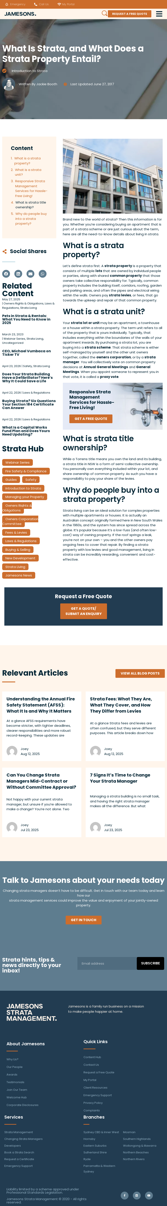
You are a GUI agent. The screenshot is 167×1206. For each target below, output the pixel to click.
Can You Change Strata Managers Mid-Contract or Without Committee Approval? (41, 781)
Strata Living (15, 567)
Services (13, 1117)
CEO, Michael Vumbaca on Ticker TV (26, 353)
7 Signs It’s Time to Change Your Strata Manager (120, 778)
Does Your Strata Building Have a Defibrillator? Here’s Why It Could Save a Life (27, 378)
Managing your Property (24, 496)
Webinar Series (17, 462)
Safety (30, 479)
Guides (11, 479)
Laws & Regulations (21, 541)
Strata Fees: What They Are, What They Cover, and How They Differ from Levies (121, 705)
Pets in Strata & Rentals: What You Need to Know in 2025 (26, 319)
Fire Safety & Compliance (26, 471)
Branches (94, 1117)
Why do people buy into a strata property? (31, 218)
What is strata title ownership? (30, 205)
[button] (6, 274)
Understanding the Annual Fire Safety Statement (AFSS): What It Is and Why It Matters (41, 705)
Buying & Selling (17, 549)
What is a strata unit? (28, 172)
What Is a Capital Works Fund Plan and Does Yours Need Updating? (26, 431)
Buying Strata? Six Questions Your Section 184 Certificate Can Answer (29, 404)
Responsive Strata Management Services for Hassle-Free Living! (31, 188)
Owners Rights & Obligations (17, 508)
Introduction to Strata (29, 70)
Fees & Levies (16, 532)
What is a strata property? (27, 160)
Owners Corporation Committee (20, 521)
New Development (20, 558)
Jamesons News (18, 575)
